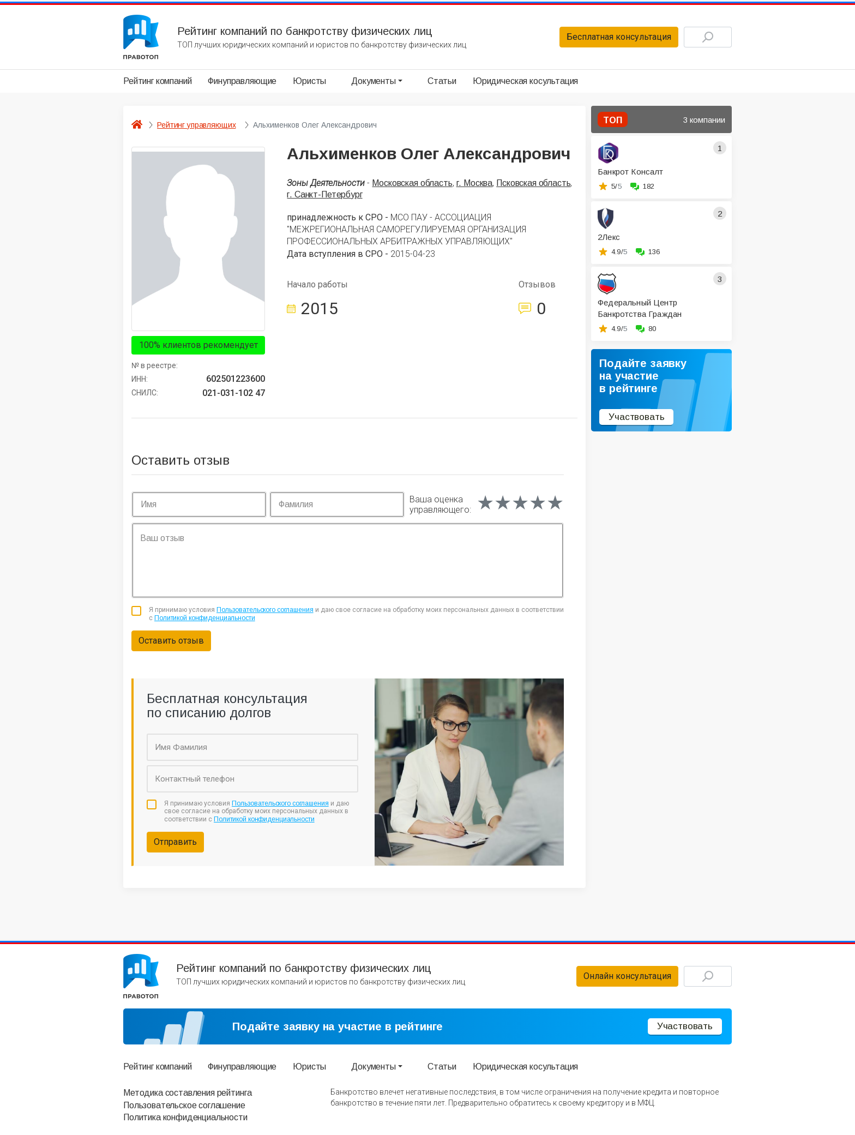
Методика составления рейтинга (187, 1092)
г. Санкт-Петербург (324, 194)
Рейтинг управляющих (196, 125)
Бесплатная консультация (619, 37)
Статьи (442, 81)
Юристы (309, 81)
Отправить (175, 842)
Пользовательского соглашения (265, 610)
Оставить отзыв (171, 640)
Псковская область (533, 183)
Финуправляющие (242, 81)
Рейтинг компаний (157, 81)
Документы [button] (373, 81)
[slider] (520, 503)
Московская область (412, 183)
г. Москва (474, 183)
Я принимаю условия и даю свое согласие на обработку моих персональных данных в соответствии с (356, 613)
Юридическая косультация (525, 81)
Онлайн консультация (627, 976)
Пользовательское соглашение (184, 1105)
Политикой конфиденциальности (204, 618)
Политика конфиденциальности (185, 1117)
